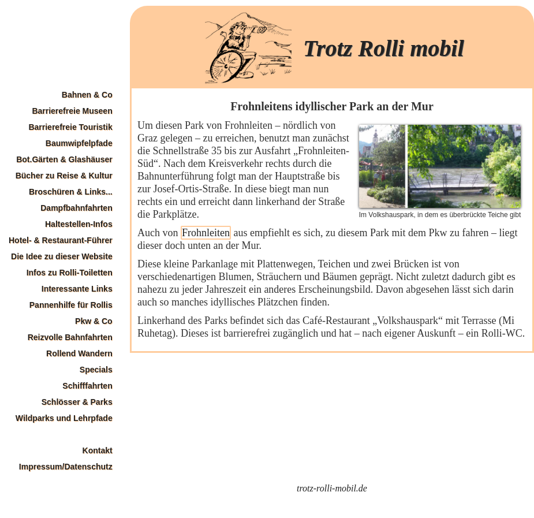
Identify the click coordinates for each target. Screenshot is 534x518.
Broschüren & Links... (71, 191)
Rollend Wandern (79, 353)
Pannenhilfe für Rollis (71, 305)
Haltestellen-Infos (79, 224)
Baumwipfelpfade (79, 143)
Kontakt (98, 450)
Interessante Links (77, 288)
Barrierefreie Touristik (70, 127)
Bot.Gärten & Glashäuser (64, 159)
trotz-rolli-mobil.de (332, 488)
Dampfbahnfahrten (76, 208)
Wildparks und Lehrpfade (64, 418)
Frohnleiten (206, 232)
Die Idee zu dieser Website (62, 256)
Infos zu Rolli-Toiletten (70, 272)
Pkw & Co (94, 321)
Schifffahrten (87, 385)
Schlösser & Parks (77, 402)
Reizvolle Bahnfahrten (70, 337)
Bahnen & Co (87, 94)
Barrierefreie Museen (72, 110)
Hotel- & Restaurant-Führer (61, 240)
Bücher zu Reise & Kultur (64, 175)
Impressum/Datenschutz (66, 466)
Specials (96, 369)
